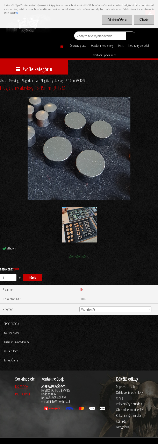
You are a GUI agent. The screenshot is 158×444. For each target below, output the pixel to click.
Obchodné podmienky (104, 55)
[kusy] (8, 277)
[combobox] (115, 309)
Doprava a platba (78, 46)
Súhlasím (144, 19)
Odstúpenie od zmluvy (102, 46)
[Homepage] (62, 45)
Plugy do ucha (29, 80)
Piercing (14, 80)
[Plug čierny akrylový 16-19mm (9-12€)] (79, 99)
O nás (120, 46)
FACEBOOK (21, 386)
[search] (131, 36)
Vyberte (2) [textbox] (88, 309)
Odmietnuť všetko (117, 19)
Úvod (3, 80)
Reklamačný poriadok (138, 46)
